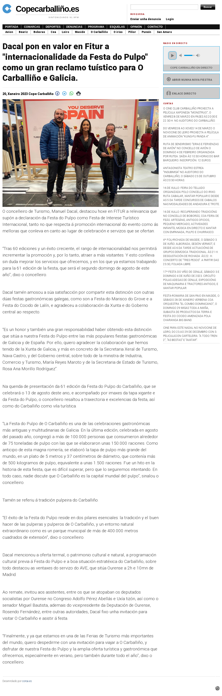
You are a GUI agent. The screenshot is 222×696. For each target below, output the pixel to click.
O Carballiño (99, 32)
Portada (11, 26)
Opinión (136, 26)
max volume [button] (198, 55)
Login (170, 19)
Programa (96, 26)
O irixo (118, 32)
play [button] (172, 55)
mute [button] (181, 55)
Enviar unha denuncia (145, 19)
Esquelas (117, 26)
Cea (53, 32)
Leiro (65, 32)
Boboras (39, 32)
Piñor (132, 32)
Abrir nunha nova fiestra (189, 79)
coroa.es (27, 681)
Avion (9, 32)
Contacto (155, 26)
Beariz (23, 32)
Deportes (53, 26)
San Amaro (164, 32)
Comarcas (32, 26)
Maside (80, 32)
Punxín (146, 32)
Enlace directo (181, 93)
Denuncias (74, 26)
